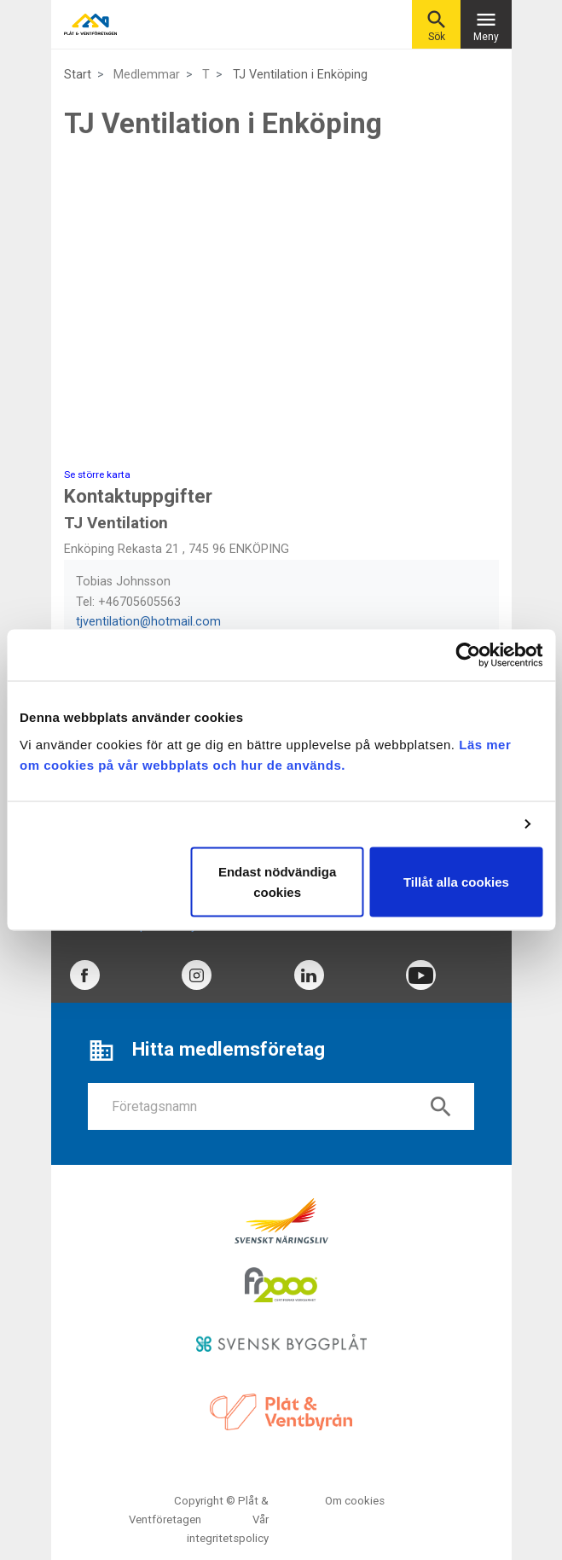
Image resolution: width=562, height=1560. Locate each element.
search (441, 1107)
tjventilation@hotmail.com (148, 621)
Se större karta (97, 474)
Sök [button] (437, 25)
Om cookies (355, 1500)
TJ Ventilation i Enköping (300, 74)
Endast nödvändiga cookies (277, 881)
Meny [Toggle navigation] (486, 25)
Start (77, 74)
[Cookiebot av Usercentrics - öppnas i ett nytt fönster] (467, 655)
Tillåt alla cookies (456, 881)
